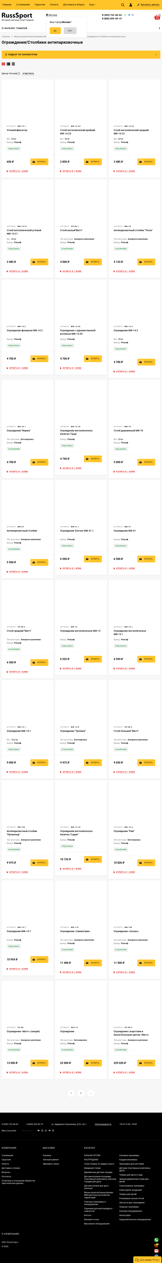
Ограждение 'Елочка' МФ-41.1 (77, 530)
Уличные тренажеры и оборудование (95, 1203)
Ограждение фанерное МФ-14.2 (25, 330)
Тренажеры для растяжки (131, 1164)
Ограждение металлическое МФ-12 (80, 630)
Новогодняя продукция (130, 1190)
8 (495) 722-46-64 (112, 15)
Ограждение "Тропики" (73, 731)
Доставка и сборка (73, 4)
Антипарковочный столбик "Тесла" (133, 230)
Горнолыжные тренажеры (131, 1186)
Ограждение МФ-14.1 (19, 731)
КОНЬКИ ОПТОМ (92, 1155)
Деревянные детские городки (98, 1172)
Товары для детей (127, 1194)
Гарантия (40, 4)
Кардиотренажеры (128, 1159)
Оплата (54, 4)
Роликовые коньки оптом (131, 1198)
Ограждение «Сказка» (126, 931)
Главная (6, 4)
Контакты (6, 1176)
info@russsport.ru (103, 1124)
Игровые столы (91, 1219)
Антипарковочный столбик (22, 530)
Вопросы (6, 1172)
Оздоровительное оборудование (135, 1219)
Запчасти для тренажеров (132, 1202)
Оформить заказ (51, 1164)
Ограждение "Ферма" (19, 430)
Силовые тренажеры (129, 1155)
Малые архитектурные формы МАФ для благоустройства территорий (98, 1195)
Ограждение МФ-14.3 (126, 330)
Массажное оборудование (96, 1224)
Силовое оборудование (130, 1211)
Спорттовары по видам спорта (99, 1164)
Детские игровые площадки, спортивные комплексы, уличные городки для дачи (100, 1179)
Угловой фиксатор (17, 130)
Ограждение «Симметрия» (75, 931)
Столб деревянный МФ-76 (128, 430)
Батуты (87, 1215)
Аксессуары (125, 1215)
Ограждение (67, 1031)
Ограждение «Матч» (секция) (23, 1031)
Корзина (47, 1155)
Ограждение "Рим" (124, 831)
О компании (23, 4)
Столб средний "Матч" (19, 630)
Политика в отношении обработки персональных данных (18, 1182)
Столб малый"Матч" (71, 230)
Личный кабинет (51, 1159)
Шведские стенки (92, 1168)
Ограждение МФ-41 (125, 530)
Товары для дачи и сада (131, 1175)
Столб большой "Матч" (126, 731)
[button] (147, 1259)
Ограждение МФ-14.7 (19, 931)
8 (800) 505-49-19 (112, 18)
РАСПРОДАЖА (91, 1159)
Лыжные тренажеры (129, 1207)
